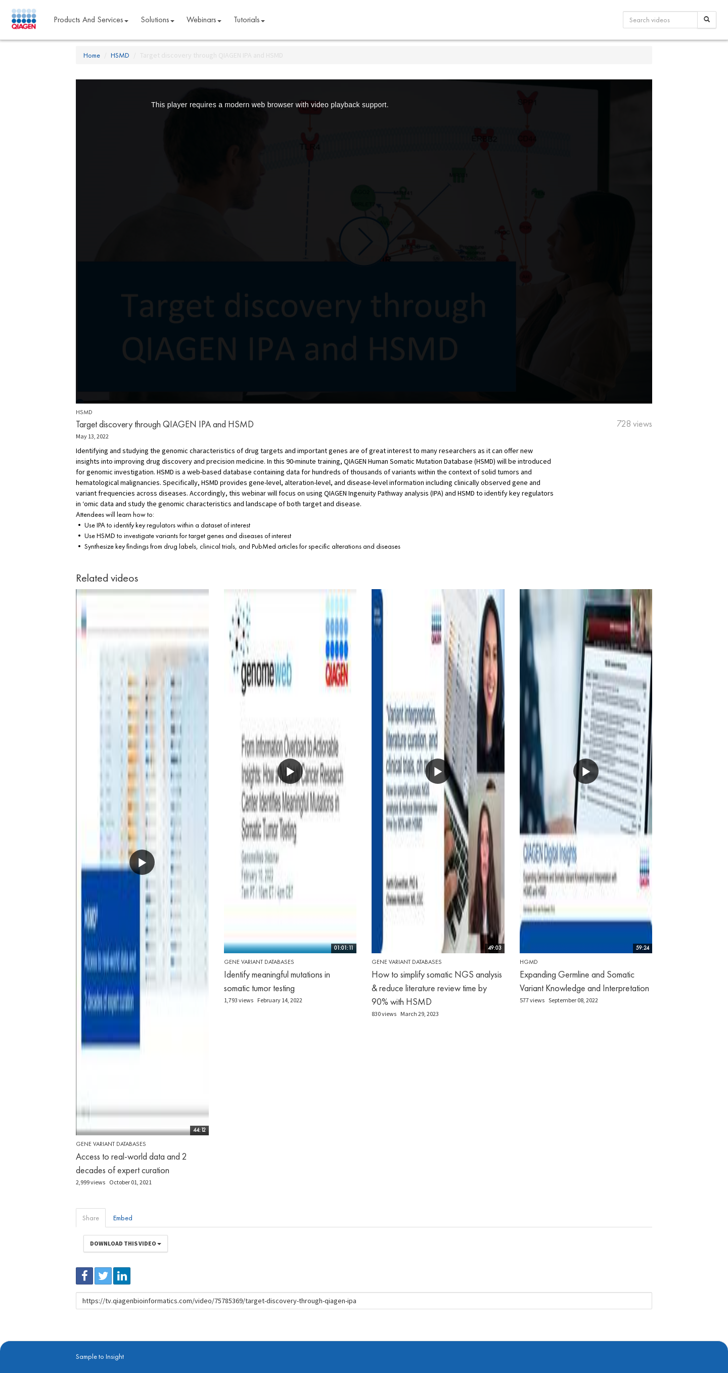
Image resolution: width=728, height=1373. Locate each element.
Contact (249, 1343)
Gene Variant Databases (111, 1144)
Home (91, 55)
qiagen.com (181, 1343)
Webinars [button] (204, 19)
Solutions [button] (157, 19)
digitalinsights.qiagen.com (128, 1343)
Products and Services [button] (91, 19)
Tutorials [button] (249, 19)
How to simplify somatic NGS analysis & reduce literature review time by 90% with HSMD (437, 987)
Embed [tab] (122, 1217)
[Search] (706, 19)
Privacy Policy (217, 1343)
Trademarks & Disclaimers (618, 1343)
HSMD (120, 55)
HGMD (529, 962)
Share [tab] (90, 1217)
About (82, 1343)
